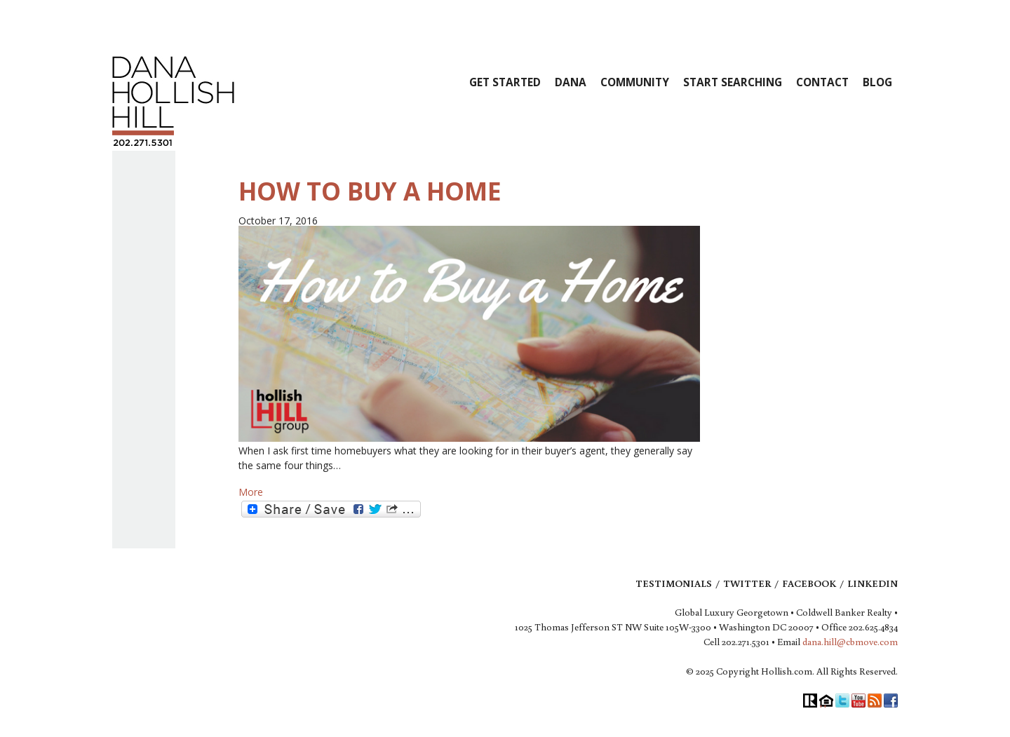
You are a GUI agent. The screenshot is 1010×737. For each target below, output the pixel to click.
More (250, 492)
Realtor (810, 701)
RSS (875, 701)
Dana (570, 82)
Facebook (809, 583)
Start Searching (732, 82)
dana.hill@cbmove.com (850, 641)
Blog (877, 82)
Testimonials (673, 583)
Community (634, 82)
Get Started (505, 82)
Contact (822, 82)
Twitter (747, 583)
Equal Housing (826, 701)
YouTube (858, 701)
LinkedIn (872, 583)
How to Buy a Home (369, 191)
